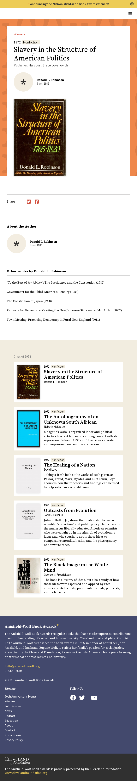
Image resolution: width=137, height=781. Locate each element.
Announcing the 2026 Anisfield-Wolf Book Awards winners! (69, 4)
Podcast (10, 716)
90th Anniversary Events (21, 696)
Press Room (13, 735)
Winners (19, 34)
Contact (10, 730)
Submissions (13, 706)
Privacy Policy (14, 740)
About (9, 725)
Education (11, 720)
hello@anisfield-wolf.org (22, 666)
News (8, 711)
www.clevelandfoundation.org (26, 773)
